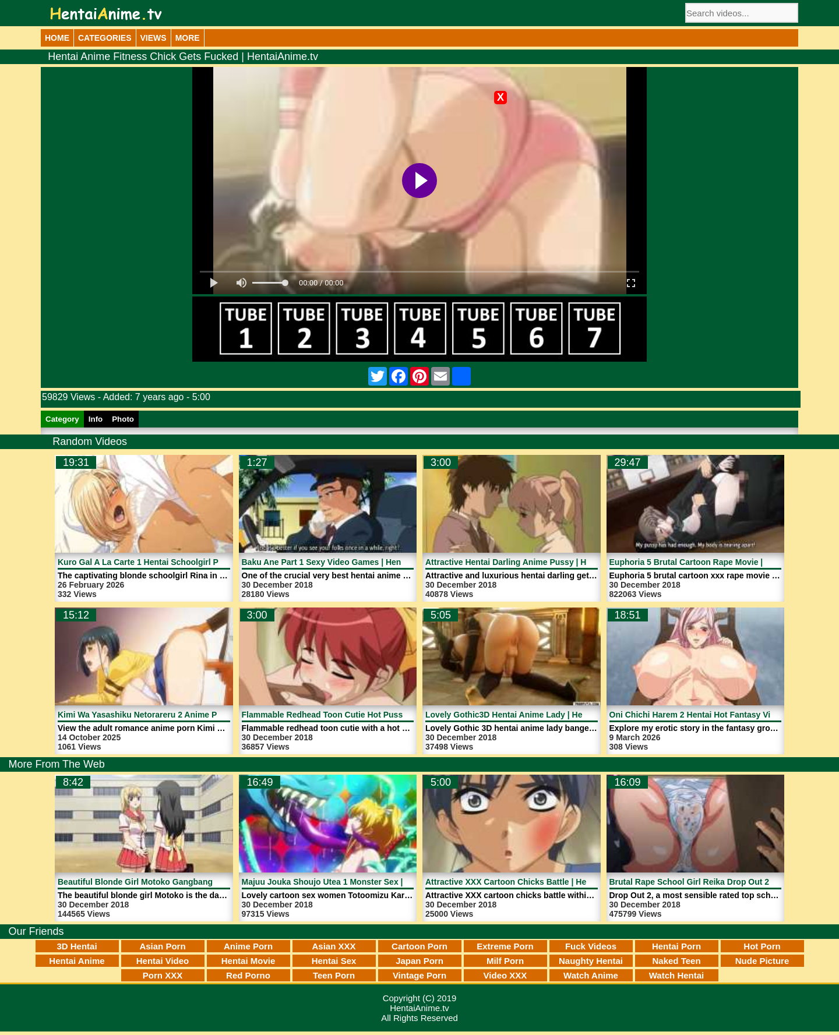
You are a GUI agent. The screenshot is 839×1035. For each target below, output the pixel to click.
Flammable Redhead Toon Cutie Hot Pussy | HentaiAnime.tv (358, 714)
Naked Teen (676, 961)
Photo (123, 419)
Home (57, 38)
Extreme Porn (505, 946)
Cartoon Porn (419, 946)
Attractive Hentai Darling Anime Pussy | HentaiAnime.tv (532, 562)
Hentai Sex (334, 961)
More (187, 38)
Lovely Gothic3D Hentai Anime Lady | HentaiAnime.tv (528, 714)
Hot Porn (761, 946)
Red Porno (248, 975)
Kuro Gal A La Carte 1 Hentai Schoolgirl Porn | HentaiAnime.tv (178, 562)
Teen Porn (334, 975)
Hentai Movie (248, 961)
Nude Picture (762, 961)
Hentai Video (162, 961)
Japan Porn (419, 961)
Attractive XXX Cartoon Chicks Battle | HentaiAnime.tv (530, 881)
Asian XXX (333, 946)
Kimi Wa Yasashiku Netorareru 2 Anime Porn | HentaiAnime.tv (177, 714)
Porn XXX (162, 975)
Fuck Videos (590, 946)
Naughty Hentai (591, 961)
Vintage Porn (419, 975)
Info (96, 419)
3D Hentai (77, 946)
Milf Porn (505, 961)
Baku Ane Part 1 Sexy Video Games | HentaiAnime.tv (343, 562)
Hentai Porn (676, 946)
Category (62, 419)
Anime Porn (248, 946)
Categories (105, 38)
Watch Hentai (676, 975)
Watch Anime (590, 975)
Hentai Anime (76, 961)
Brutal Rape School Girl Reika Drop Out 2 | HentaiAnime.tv (722, 881)
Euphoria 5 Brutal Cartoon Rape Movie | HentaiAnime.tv (717, 562)
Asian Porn (162, 946)
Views (153, 38)
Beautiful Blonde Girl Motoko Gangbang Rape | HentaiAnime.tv (179, 881)
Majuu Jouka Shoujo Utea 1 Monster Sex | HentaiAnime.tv (353, 881)
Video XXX (505, 975)
